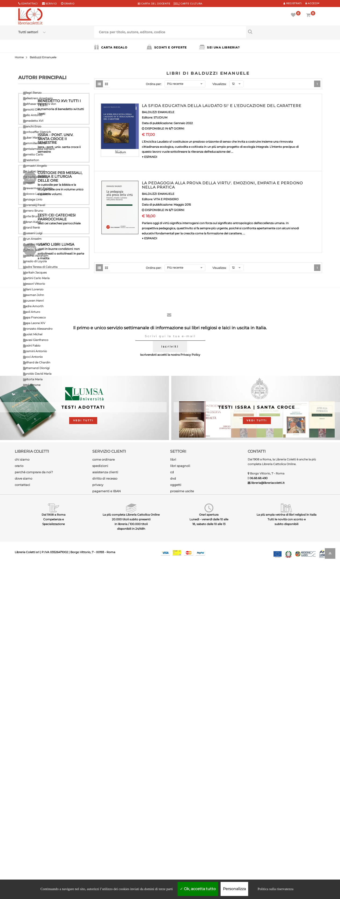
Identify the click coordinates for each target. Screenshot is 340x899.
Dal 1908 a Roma (53, 847)
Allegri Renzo (32, 92)
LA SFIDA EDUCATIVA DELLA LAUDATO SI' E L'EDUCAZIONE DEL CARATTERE (221, 106)
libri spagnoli (180, 798)
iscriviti (170, 679)
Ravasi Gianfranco (35, 340)
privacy (97, 817)
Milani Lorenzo (33, 289)
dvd (173, 811)
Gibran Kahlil (32, 222)
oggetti (175, 817)
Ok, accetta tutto (198, 889)
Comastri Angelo (35, 165)
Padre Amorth (33, 306)
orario (69, 3)
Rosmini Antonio (35, 351)
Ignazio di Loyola (35, 261)
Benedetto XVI (33, 120)
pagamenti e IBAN (106, 824)
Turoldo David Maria (37, 373)
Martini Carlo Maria (36, 278)
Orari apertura (208, 847)
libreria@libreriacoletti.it (268, 815)
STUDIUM (160, 117)
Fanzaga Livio (32, 199)
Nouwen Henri (33, 300)
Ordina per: (153, 84)
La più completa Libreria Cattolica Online (131, 847)
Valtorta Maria (33, 379)
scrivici (51, 3)
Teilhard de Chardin (36, 362)
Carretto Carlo (33, 154)
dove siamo (23, 811)
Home (19, 57)
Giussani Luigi (32, 233)
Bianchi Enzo (32, 126)
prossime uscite (182, 824)
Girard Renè (31, 227)
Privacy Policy (190, 687)
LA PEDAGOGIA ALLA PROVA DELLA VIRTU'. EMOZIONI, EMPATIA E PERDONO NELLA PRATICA (222, 185)
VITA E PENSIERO (166, 199)
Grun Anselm (32, 238)
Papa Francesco (34, 317)
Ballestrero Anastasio (38, 98)
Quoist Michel (32, 334)
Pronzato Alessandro (38, 328)
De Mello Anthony (35, 177)
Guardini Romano (35, 244)
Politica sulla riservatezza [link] (275, 889)
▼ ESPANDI (149, 157)
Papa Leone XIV (34, 323)
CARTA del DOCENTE (154, 3)
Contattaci (29, 3)
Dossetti (29, 182)
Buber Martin (32, 137)
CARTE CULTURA (188, 3)
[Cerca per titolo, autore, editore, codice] (284, 32)
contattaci (22, 817)
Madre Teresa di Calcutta (40, 267)
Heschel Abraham (35, 255)
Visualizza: (219, 84)
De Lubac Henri (34, 171)
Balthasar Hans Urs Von (39, 104)
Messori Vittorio (34, 283)
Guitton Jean (32, 250)
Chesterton (31, 160)
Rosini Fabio (31, 345)
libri (173, 792)
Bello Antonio (32, 115)
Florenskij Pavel (34, 205)
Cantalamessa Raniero (39, 149)
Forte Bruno (31, 216)
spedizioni (100, 798)
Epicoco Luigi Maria (36, 194)
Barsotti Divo (32, 109)
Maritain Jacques (35, 272)
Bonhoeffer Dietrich (37, 132)
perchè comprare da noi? (34, 805)
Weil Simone (31, 385)
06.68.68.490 (259, 811)
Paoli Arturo (31, 312)
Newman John (33, 295)
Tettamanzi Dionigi (36, 368)
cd (172, 805)
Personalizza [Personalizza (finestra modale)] (234, 889)
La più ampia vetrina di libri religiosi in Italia (286, 847)
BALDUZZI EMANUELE (158, 112)
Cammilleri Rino (34, 143)
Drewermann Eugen (37, 188)
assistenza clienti (105, 805)
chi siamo (22, 792)
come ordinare (103, 792)
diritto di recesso (104, 811)
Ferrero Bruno (33, 210)
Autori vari (30, 390)
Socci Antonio (33, 357)
